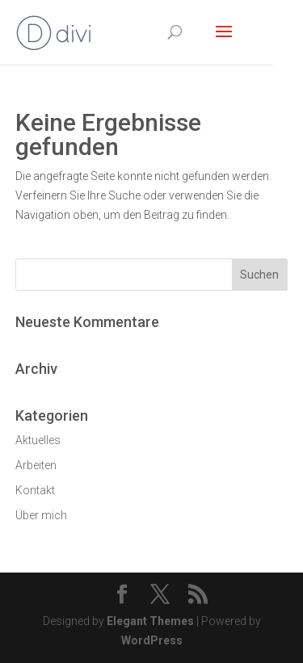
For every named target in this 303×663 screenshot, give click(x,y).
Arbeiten (36, 465)
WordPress (152, 640)
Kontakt (35, 490)
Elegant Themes (150, 621)
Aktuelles (38, 440)
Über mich (41, 515)
